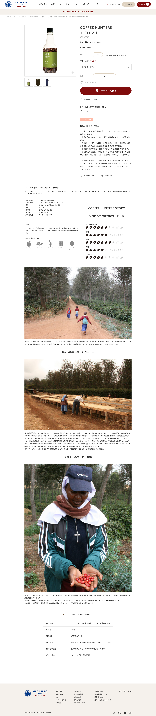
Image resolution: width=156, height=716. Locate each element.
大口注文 (96, 4)
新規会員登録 (77, 700)
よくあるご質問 (78, 694)
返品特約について (100, 697)
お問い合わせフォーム (125, 691)
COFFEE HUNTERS (33, 17)
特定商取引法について (101, 694)
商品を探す (42, 4)
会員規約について (100, 691)
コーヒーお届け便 (82, 4)
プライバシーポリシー (80, 703)
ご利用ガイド (77, 691)
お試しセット (56, 4)
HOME (9, 17)
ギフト (68, 4)
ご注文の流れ (77, 697)
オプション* (88, 61)
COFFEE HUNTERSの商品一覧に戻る (78, 614)
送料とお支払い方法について (103, 700)
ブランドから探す (19, 17)
